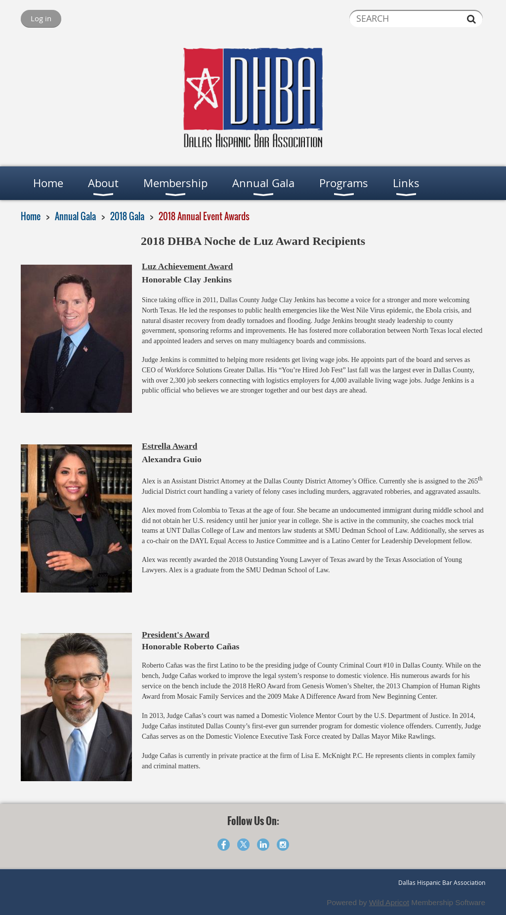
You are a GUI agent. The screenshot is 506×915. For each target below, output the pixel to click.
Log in (41, 18)
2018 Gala (127, 216)
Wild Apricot (389, 902)
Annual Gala (75, 216)
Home (31, 216)
